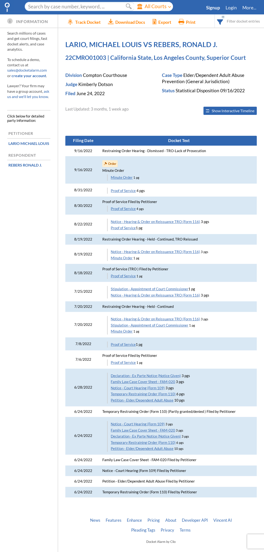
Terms (185, 530)
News (95, 520)
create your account (29, 75)
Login (231, 7)
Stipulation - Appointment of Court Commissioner (149, 289)
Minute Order (122, 177)
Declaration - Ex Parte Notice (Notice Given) (146, 376)
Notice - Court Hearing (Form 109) (138, 388)
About (170, 520)
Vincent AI (222, 520)
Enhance (134, 520)
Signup (213, 7)
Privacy (167, 530)
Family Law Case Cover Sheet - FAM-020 (143, 382)
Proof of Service (123, 191)
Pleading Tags (143, 530)
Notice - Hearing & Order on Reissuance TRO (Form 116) (155, 222)
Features (113, 520)
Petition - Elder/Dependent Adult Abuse (142, 400)
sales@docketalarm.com (27, 70)
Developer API (195, 520)
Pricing (153, 520)
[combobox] (220, 21)
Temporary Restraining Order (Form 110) (143, 394)
